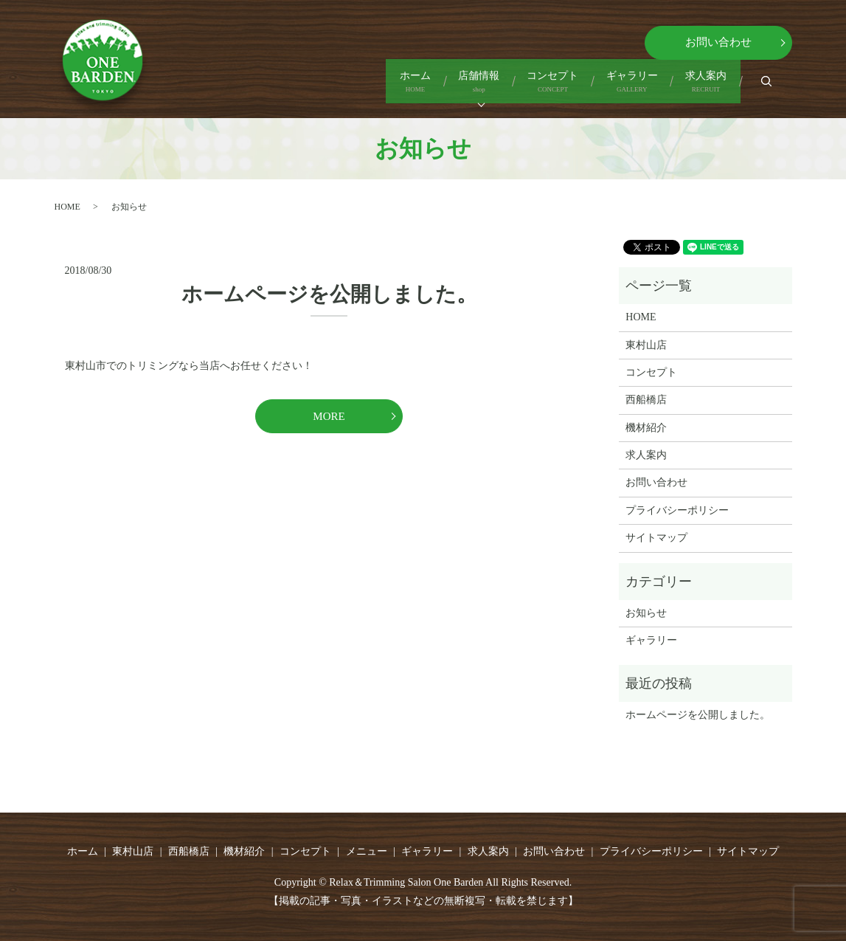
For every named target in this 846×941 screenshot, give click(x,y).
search (779, 87)
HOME (67, 206)
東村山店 (646, 345)
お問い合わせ (718, 42)
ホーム (306, 88)
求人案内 (694, 88)
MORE (328, 416)
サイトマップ (656, 537)
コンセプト (493, 88)
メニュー (366, 851)
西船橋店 (646, 399)
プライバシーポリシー (677, 510)
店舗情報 (394, 88)
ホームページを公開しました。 (329, 294)
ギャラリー (596, 88)
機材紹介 (646, 427)
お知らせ (646, 612)
